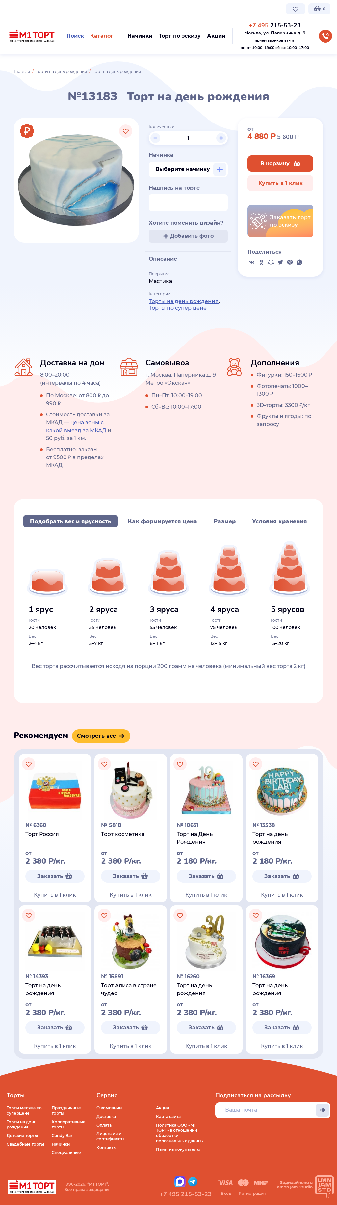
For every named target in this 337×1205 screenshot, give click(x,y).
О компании (19, 8)
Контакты (163, 8)
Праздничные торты (66, 1110)
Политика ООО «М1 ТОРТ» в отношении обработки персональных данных (180, 1133)
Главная (22, 71)
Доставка (106, 1116)
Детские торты (22, 1135)
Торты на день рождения (61, 71)
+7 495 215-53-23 (186, 1194)
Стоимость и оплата (124, 8)
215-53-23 (275, 25)
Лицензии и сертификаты (110, 1136)
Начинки (61, 1144)
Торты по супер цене (178, 308)
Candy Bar (62, 1135)
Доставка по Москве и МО (67, 8)
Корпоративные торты (69, 1124)
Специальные (66, 1152)
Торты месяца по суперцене (24, 1110)
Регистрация (252, 1193)
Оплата (104, 1125)
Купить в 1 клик (280, 183)
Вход (226, 1193)
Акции (162, 1107)
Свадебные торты (25, 1144)
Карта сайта (168, 1116)
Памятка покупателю (178, 1149)
